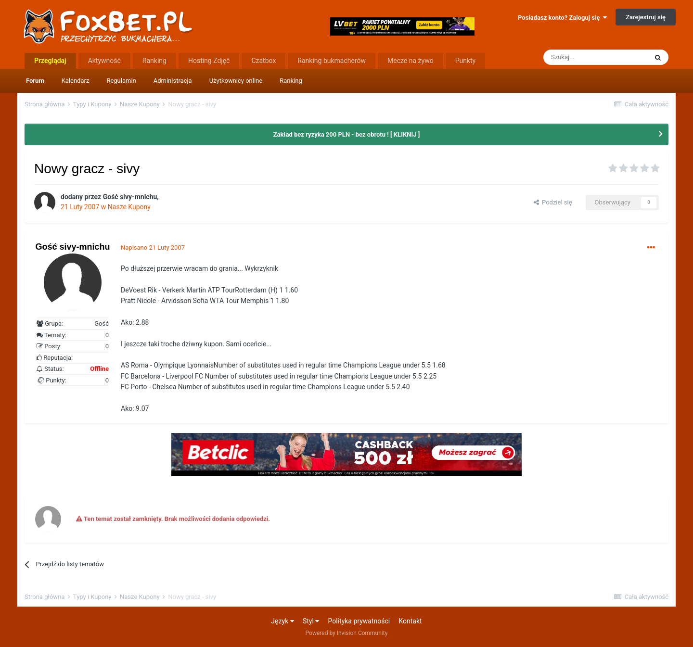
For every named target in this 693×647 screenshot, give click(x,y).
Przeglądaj (50, 60)
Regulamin (121, 80)
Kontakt (410, 621)
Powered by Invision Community (347, 633)
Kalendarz (76, 80)
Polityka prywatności (359, 621)
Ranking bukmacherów (331, 60)
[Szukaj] (595, 57)
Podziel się (553, 202)
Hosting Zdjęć (209, 60)
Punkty (465, 60)
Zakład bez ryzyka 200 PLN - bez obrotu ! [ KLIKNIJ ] (346, 134)
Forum (35, 80)
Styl (311, 621)
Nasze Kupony (129, 207)
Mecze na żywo (410, 60)
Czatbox (263, 60)
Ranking (291, 80)
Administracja (173, 80)
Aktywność (104, 60)
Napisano (153, 247)
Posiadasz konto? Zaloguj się (562, 17)
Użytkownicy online (236, 80)
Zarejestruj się (646, 17)
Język (282, 621)
